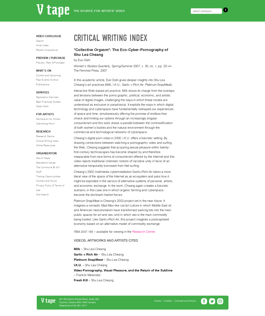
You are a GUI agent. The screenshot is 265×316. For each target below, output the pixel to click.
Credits (168, 300)
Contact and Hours (46, 180)
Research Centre (143, 231)
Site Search (42, 194)
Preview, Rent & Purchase (50, 62)
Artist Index (42, 45)
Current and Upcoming (48, 75)
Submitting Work (45, 123)
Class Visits (42, 106)
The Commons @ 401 (48, 167)
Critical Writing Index (47, 141)
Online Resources (45, 145)
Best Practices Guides (48, 101)
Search (40, 41)
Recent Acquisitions (47, 50)
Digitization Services (47, 97)
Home (157, 300)
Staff (38, 171)
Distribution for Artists (48, 119)
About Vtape (43, 158)
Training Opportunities (48, 176)
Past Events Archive (47, 79)
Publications (42, 84)
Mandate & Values (46, 162)
